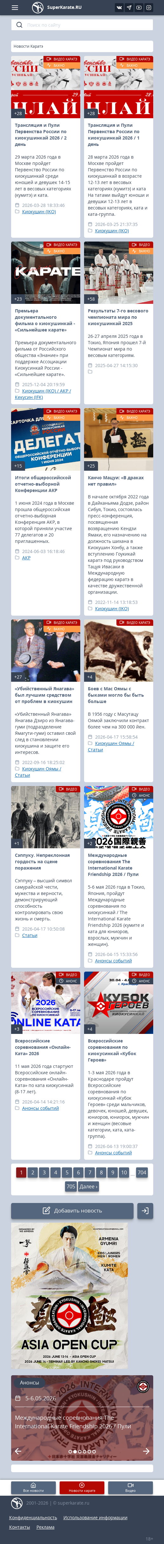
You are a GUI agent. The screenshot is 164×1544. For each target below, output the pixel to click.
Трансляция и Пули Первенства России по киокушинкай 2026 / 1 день (114, 134)
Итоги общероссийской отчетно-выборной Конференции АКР (43, 484)
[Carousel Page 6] (94, 1451)
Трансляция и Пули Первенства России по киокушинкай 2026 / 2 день (41, 134)
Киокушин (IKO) (39, 211)
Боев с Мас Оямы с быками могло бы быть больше (116, 695)
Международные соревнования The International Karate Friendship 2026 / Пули (113, 864)
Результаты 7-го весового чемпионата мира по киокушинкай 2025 (118, 317)
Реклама (45, 1527)
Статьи (29, 935)
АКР (26, 558)
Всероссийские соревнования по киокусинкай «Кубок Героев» (112, 1050)
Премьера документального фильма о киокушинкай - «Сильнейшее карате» (45, 320)
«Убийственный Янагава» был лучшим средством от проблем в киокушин (45, 695)
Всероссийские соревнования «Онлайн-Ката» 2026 (43, 1047)
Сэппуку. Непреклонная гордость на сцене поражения (42, 861)
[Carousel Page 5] (89, 1451)
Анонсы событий (113, 961)
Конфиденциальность (33, 1517)
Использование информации (95, 1517)
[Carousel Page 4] (84, 1451)
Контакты (19, 1527)
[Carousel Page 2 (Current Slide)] (75, 1451)
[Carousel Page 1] (70, 1451)
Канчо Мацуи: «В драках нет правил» (116, 481)
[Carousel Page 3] (80, 1451)
